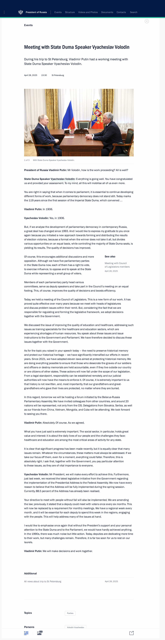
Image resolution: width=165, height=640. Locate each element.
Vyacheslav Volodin (63, 179)
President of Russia (36, 4)
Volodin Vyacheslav (75, 627)
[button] (5, 5)
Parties (70, 613)
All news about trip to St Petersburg (42, 581)
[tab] (26, 633)
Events (28, 25)
